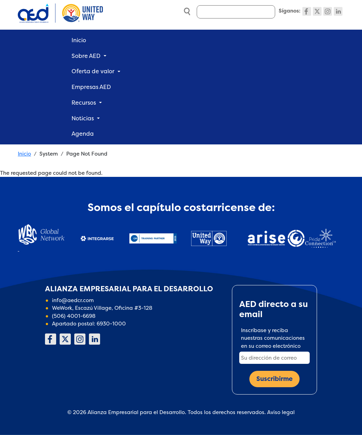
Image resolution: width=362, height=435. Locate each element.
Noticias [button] (82, 118)
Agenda (82, 133)
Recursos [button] (83, 102)
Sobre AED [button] (85, 56)
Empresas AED (91, 87)
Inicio (78, 40)
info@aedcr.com (73, 300)
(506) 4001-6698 (74, 316)
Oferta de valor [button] (92, 71)
